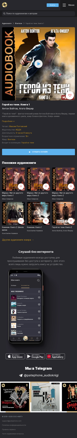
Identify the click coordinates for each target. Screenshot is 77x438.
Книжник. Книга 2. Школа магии (13, 228)
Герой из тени (27, 143)
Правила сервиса (9, 429)
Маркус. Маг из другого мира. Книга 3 (37, 194)
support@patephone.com (11, 421)
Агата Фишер (26, 108)
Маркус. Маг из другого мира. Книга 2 (62, 194)
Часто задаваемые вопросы (13, 434)
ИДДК (18, 130)
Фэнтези (18, 23)
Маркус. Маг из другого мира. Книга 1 (12, 194)
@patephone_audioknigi (38, 375)
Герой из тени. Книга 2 (62, 227)
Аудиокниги (6, 23)
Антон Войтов (10, 108)
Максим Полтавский (18, 126)
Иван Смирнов (7, 199)
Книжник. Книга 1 (34, 227)
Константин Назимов (10, 233)
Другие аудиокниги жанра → (18, 239)
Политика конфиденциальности (14, 425)
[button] (53, 5)
